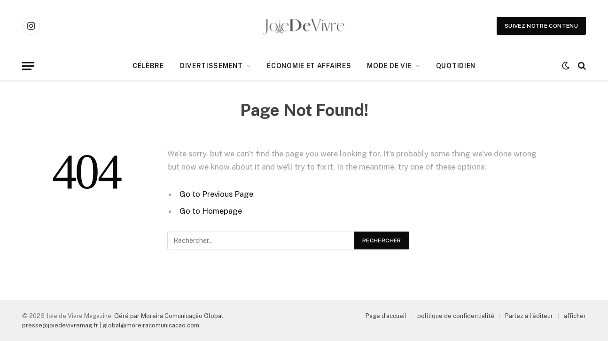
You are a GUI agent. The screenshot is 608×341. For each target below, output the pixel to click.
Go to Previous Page (216, 194)
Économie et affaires (309, 66)
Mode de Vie (389, 66)
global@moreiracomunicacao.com (150, 325)
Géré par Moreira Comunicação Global (168, 315)
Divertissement (211, 66)
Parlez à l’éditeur (529, 315)
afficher (575, 315)
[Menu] (28, 66)
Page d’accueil (386, 315)
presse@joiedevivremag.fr (60, 325)
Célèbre (148, 66)
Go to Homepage (210, 211)
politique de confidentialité (455, 315)
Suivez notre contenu (541, 26)
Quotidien (455, 66)
